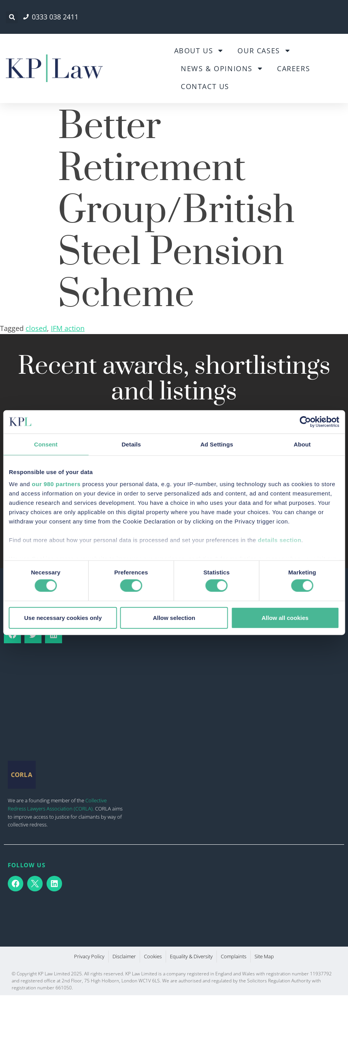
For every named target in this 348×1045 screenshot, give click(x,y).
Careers (293, 68)
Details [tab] (131, 444)
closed (36, 328)
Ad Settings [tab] (216, 444)
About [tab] (302, 444)
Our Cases (264, 50)
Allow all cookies (284, 617)
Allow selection (174, 617)
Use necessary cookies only (63, 617)
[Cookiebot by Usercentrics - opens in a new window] (305, 421)
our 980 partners (56, 484)
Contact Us (205, 86)
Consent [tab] (46, 444)
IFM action (68, 328)
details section (279, 540)
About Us (199, 50)
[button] (12, 17)
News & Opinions (222, 68)
